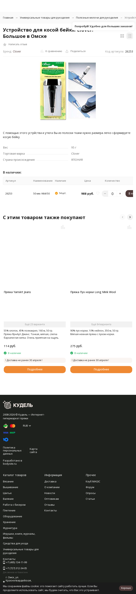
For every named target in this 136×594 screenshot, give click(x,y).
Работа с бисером (14, 504)
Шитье (7, 493)
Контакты (50, 510)
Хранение (9, 522)
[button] (123, 217)
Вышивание (10, 487)
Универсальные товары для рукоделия (44, 17)
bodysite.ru (10, 463)
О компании (52, 487)
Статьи (90, 499)
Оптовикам (51, 499)
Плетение (9, 510)
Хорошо (126, 588)
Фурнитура (10, 528)
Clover (17, 51)
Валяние (8, 499)
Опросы (91, 493)
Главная (8, 17)
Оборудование (12, 516)
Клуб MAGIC (93, 481)
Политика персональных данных (12, 450)
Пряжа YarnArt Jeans (17, 292)
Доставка (50, 481)
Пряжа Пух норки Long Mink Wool (93, 292)
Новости (49, 493)
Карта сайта (33, 450)
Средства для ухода (15, 543)
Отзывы (49, 504)
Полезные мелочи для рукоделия (97, 17)
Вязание (8, 481)
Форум (90, 487)
